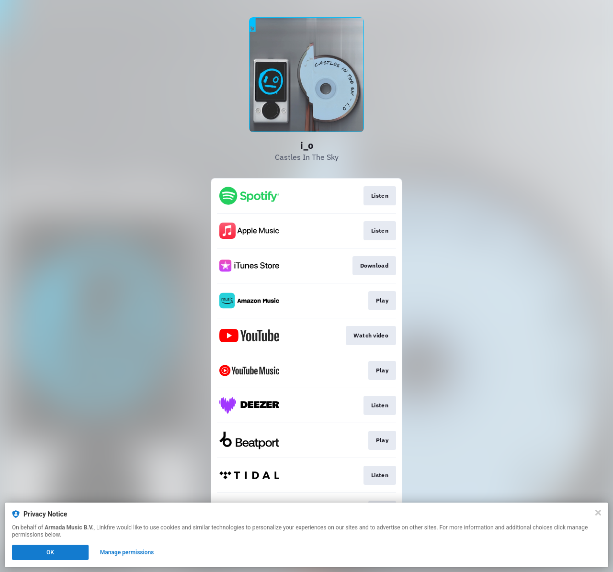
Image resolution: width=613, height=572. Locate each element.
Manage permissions (127, 552)
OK (50, 552)
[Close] (598, 512)
